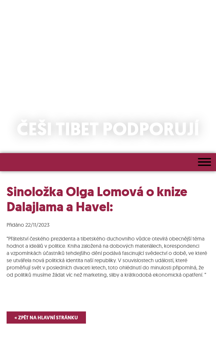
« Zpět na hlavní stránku (46, 317)
